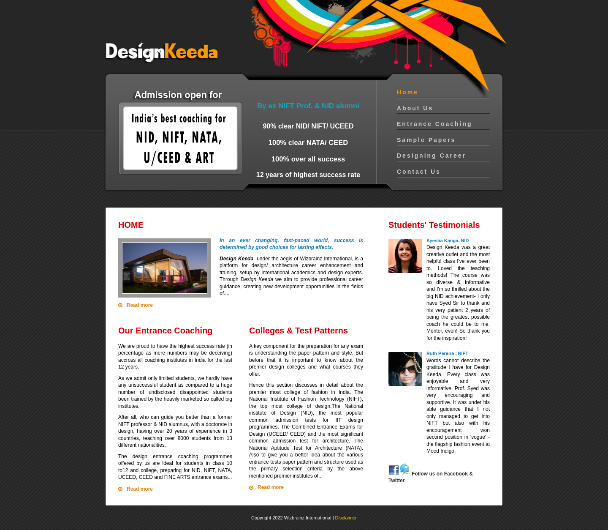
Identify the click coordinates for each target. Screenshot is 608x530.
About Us (415, 108)
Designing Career (431, 155)
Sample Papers (426, 140)
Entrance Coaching (434, 123)
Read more (140, 305)
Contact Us (419, 171)
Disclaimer (346, 517)
